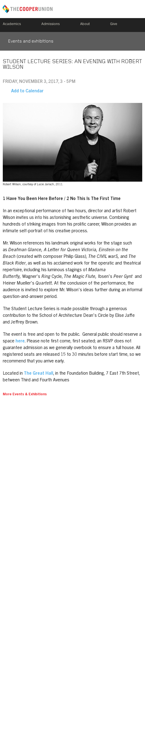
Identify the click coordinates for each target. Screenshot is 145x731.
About (85, 24)
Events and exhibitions (31, 41)
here (20, 341)
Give (113, 24)
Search (140, 25)
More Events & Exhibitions (25, 394)
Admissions (50, 24)
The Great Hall (38, 373)
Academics (12, 24)
